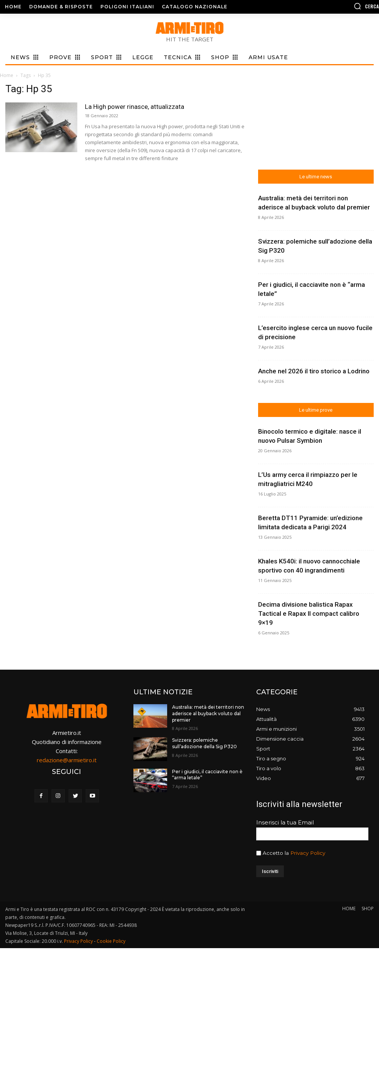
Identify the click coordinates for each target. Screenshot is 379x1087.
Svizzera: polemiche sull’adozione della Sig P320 (204, 743)
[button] (335, 6)
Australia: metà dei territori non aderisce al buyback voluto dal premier (208, 713)
